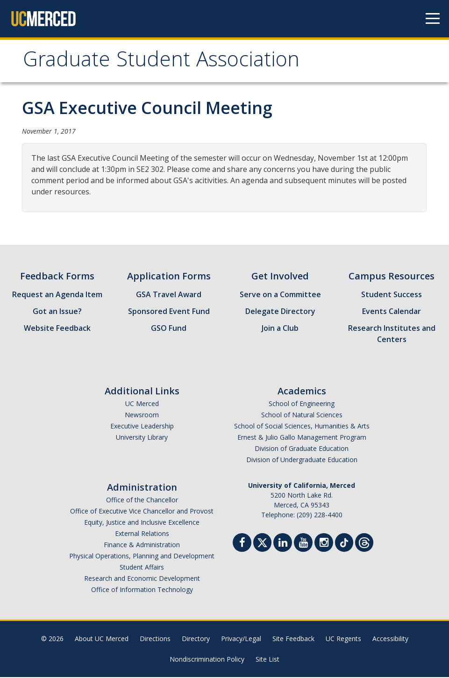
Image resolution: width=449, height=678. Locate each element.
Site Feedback (293, 639)
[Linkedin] (282, 544)
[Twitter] (262, 542)
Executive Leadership (142, 426)
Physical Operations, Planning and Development (141, 556)
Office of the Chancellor (142, 500)
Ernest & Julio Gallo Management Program (301, 438)
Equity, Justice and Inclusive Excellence (142, 523)
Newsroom (142, 415)
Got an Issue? (57, 312)
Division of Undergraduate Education (301, 460)
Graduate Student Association (165, 62)
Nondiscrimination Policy (207, 660)
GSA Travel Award (168, 295)
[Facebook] (242, 544)
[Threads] (364, 542)
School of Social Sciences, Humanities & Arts (302, 426)
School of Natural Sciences (301, 415)
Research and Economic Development (142, 579)
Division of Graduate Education (302, 449)
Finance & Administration (142, 545)
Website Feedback (57, 329)
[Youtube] (303, 544)
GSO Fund (168, 329)
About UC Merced (101, 639)
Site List (267, 660)
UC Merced (142, 404)
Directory (196, 639)
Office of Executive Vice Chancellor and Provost (142, 511)
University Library (142, 438)
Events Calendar (391, 312)
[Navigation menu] (433, 19)
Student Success (391, 295)
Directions (155, 639)
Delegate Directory (280, 312)
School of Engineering (302, 404)
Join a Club (280, 329)
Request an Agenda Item (57, 295)
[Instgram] (324, 544)
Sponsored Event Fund (169, 312)
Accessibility (390, 639)
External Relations (142, 534)
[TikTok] (344, 542)
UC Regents (343, 639)
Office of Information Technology (142, 590)
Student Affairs (142, 568)
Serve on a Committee (280, 295)
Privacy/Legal (241, 639)
